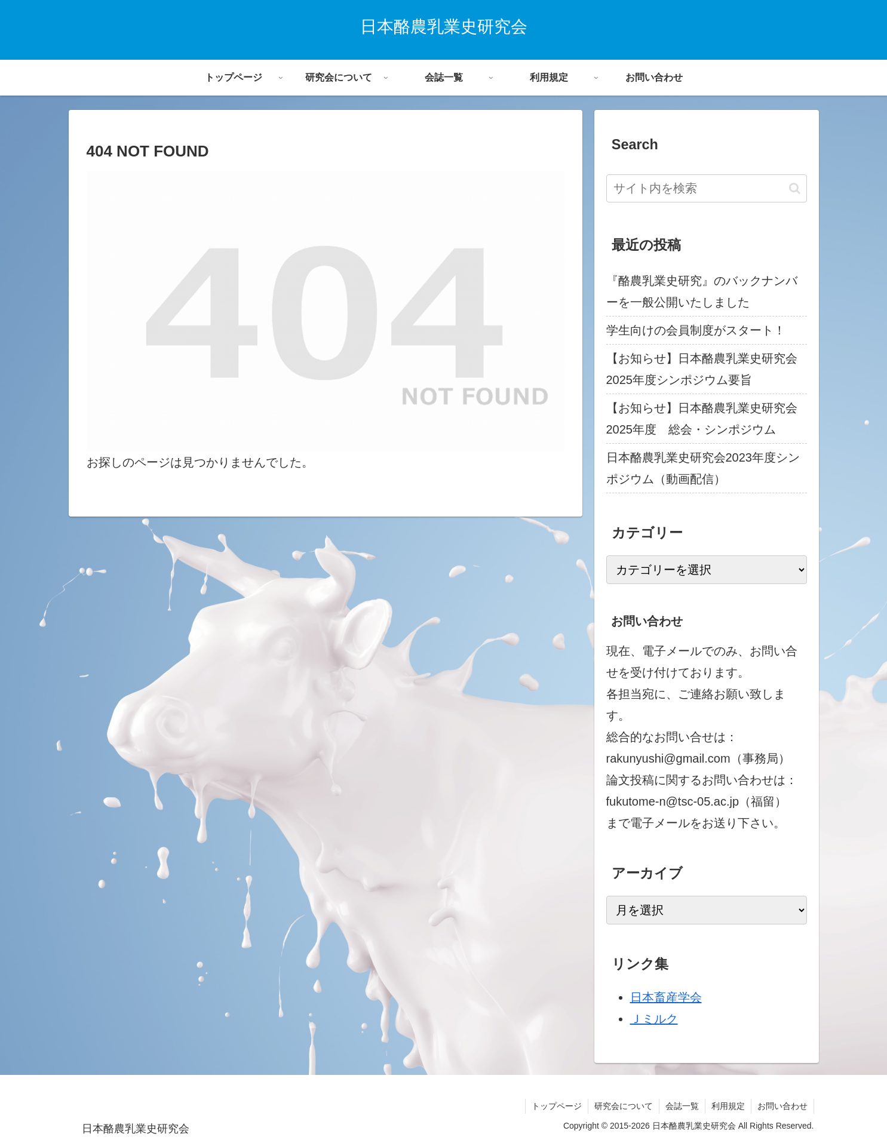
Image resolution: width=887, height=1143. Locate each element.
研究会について (623, 1106)
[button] (794, 188)
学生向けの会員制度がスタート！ (695, 330)
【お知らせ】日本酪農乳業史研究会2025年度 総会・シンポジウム (701, 418)
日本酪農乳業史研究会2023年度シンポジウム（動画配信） (703, 468)
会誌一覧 (682, 1106)
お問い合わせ (782, 1106)
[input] (706, 188)
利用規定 (728, 1106)
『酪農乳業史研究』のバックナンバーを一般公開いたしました (701, 291)
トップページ (557, 1106)
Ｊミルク (654, 1018)
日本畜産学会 (666, 997)
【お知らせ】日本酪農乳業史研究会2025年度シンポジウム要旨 (701, 369)
